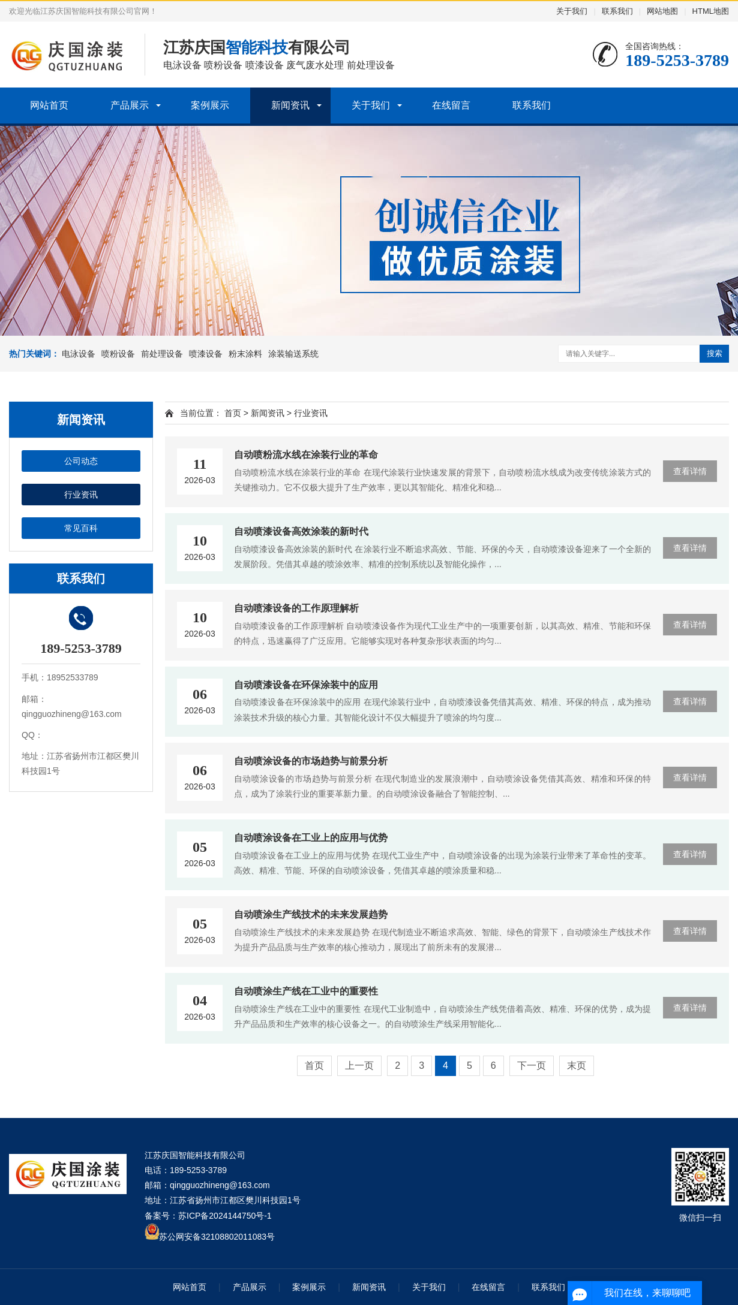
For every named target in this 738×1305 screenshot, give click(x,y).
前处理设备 (162, 353)
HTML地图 (710, 11)
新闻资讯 (290, 105)
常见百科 (81, 528)
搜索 (714, 353)
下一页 (531, 1065)
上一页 (359, 1065)
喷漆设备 (206, 353)
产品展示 (129, 105)
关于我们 (571, 11)
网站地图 (662, 11)
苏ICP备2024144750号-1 (225, 1215)
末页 (576, 1065)
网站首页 (49, 105)
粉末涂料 (245, 353)
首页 (232, 413)
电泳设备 (78, 353)
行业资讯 (81, 494)
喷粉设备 (118, 353)
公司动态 (81, 461)
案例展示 (210, 105)
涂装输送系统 (293, 353)
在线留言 (451, 105)
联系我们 (617, 11)
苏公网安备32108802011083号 (217, 1236)
